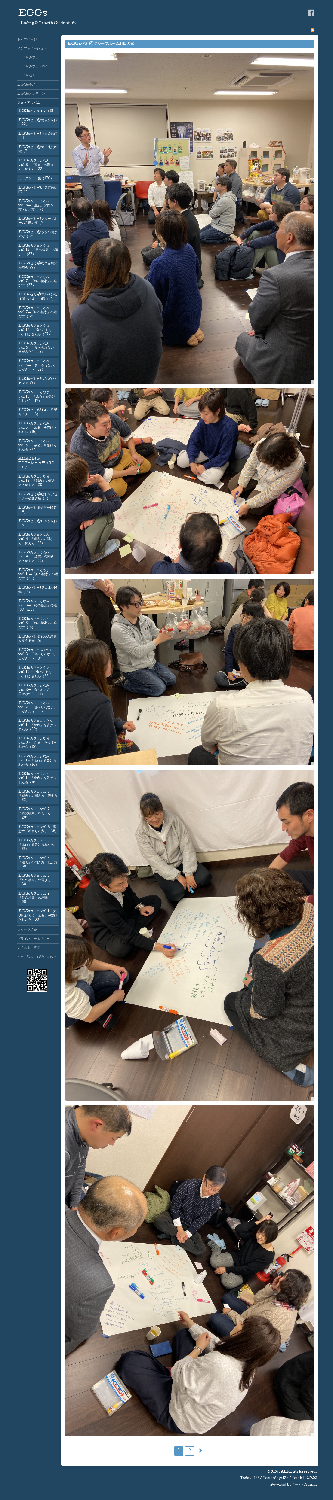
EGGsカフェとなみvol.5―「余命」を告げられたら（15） (37, 428)
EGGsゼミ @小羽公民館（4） (37, 136)
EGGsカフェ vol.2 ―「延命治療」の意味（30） (36, 898)
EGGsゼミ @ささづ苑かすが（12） (37, 234)
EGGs (32, 14)
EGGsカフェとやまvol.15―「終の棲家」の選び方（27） (38, 250)
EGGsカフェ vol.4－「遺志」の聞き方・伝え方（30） (37, 863)
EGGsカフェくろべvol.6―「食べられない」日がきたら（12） (37, 365)
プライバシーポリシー (33, 939)
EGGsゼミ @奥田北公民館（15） (37, 590)
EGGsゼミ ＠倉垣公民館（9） (37, 510)
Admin (310, 1485)
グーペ (296, 1485)
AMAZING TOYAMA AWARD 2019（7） (36, 463)
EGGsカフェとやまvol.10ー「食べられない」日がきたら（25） (35, 672)
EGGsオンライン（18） (37, 111)
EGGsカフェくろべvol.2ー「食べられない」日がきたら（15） (37, 708)
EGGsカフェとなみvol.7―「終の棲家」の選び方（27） (37, 281)
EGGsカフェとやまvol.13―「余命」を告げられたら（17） (36, 397)
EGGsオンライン (31, 94)
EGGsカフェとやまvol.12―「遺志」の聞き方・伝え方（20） (36, 481)
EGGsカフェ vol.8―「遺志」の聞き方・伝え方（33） (37, 796)
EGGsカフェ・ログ (32, 67)
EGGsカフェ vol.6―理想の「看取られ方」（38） (38, 829)
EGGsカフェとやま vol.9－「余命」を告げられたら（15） (37, 743)
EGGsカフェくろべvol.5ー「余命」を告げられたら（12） (37, 446)
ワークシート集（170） (36, 178)
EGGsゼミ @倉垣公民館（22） (37, 122)
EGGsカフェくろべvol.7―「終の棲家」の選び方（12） (37, 313)
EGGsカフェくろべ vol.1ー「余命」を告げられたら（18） (37, 778)
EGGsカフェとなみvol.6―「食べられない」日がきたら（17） (37, 348)
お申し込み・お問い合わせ (36, 957)
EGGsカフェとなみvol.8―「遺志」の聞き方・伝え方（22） (36, 165)
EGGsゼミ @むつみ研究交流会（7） (37, 266)
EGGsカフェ (28, 58)
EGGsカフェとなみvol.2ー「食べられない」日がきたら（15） (37, 690)
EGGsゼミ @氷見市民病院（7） (37, 190)
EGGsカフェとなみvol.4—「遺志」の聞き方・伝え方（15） (35, 539)
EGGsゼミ (26, 76)
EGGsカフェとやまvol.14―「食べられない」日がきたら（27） (35, 330)
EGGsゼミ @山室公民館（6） (37, 523)
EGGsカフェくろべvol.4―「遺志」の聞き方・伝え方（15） (36, 557)
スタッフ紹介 (27, 930)
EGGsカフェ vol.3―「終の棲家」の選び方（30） (35, 880)
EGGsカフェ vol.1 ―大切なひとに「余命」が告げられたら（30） (37, 916)
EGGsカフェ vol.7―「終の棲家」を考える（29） (35, 814)
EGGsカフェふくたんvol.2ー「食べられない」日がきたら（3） (37, 654)
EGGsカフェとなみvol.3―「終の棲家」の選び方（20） (37, 606)
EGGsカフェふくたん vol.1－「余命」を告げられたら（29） (37, 725)
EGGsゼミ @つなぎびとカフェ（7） (37, 381)
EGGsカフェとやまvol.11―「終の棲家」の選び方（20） (38, 575)
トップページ (27, 40)
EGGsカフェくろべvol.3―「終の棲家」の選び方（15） (37, 623)
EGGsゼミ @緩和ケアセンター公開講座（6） (37, 497)
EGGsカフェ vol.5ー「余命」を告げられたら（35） (36, 845)
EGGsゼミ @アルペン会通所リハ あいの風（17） (37, 297)
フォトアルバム (28, 103)
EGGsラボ (26, 85)
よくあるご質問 (28, 948)
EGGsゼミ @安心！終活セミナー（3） (37, 412)
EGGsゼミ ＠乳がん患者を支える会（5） (37, 639)
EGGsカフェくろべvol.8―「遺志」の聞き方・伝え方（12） (36, 206)
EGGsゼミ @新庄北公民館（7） (37, 149)
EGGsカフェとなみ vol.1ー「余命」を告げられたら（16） (37, 761)
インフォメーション (31, 49)
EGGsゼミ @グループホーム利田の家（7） (37, 221)
